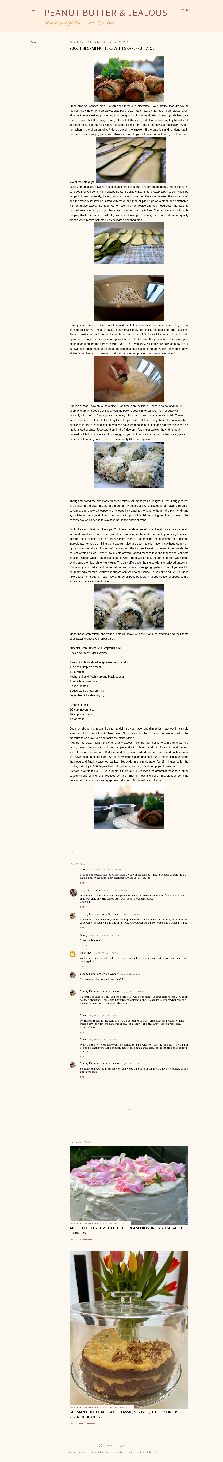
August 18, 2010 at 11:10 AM (102, 1015)
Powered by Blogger (111, 1445)
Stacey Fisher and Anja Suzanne (100, 914)
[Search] (186, 10)
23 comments (85, 1239)
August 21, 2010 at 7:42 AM (134, 1063)
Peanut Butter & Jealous (106, 12)
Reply (83, 883)
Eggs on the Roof (91, 890)
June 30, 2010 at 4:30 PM (105, 953)
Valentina (85, 952)
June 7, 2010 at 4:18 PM (132, 914)
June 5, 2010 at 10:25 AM (108, 869)
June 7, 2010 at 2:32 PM (115, 890)
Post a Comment (86, 1423)
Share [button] (34, 42)
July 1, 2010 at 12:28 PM (132, 974)
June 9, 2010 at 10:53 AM (108, 935)
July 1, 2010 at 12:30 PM (133, 991)
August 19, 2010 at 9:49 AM (102, 1039)
